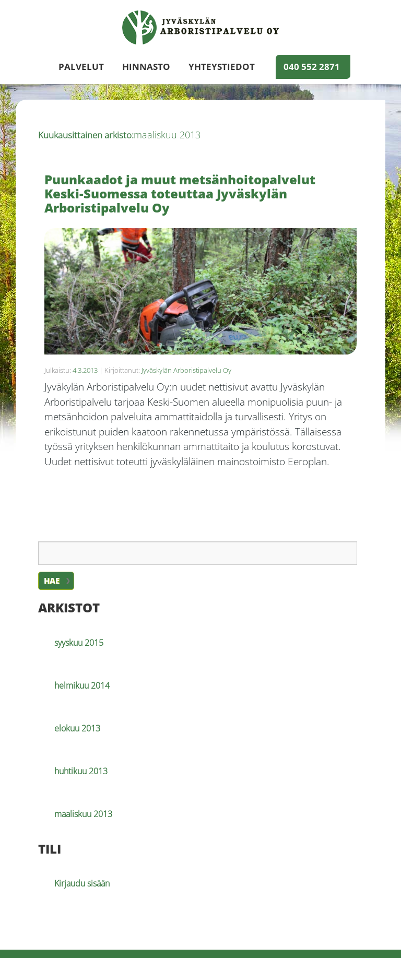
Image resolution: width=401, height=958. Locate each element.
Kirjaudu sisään (82, 883)
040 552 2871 (312, 67)
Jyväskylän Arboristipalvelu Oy (186, 370)
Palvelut (81, 67)
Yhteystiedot (221, 67)
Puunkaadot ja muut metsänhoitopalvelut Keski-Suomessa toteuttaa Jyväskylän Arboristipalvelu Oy (179, 193)
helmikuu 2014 (82, 685)
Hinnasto (146, 67)
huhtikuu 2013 (81, 771)
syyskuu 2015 (78, 642)
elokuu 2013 (77, 728)
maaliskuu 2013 (83, 814)
